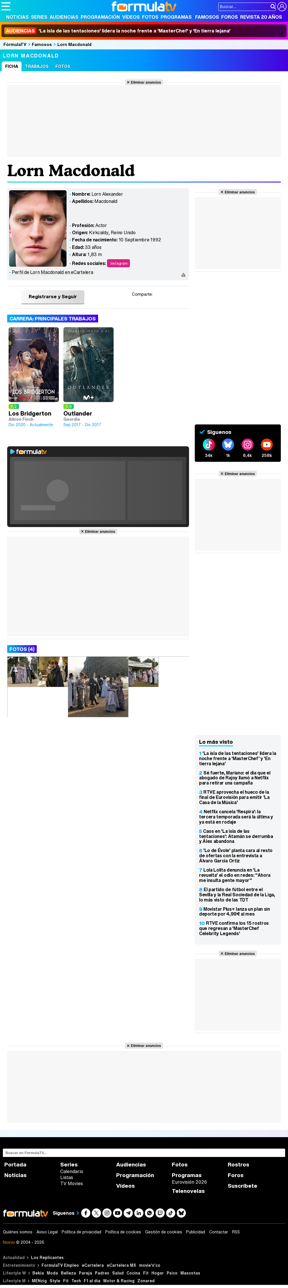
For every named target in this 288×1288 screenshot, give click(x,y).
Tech (76, 1281)
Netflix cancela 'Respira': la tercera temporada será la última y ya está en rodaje (236, 816)
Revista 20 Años (261, 17)
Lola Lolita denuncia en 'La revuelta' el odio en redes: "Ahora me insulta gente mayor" (235, 875)
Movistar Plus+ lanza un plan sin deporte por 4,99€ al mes (234, 912)
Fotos (150, 17)
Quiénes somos (17, 1232)
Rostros (238, 1164)
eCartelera (93, 1265)
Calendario (71, 1171)
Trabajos (36, 66)
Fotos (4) (21, 649)
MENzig (39, 1281)
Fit (146, 1273)
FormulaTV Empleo (60, 1265)
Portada (15, 1164)
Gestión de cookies (163, 1232)
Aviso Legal (47, 1232)
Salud (118, 1273)
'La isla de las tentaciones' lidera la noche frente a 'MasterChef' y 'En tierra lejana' (117, 30)
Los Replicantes (47, 1257)
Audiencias (64, 17)
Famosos (207, 17)
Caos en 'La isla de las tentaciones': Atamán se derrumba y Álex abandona (236, 836)
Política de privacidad (81, 1232)
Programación (100, 17)
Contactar (218, 1232)
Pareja (85, 1273)
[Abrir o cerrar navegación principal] (6, 6)
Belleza (68, 1273)
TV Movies (71, 1183)
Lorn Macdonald (74, 44)
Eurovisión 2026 (189, 1182)
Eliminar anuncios (146, 82)
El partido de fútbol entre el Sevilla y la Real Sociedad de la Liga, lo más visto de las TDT (237, 894)
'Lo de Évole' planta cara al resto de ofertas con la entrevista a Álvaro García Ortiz (236, 855)
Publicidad (195, 1232)
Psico (172, 1273)
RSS (236, 1232)
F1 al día (92, 1281)
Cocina (133, 1273)
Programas (176, 17)
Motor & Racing (119, 1281)
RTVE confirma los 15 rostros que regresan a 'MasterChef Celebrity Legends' (234, 928)
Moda (52, 1273)
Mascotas (190, 1273)
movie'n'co (149, 1265)
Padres (102, 1273)
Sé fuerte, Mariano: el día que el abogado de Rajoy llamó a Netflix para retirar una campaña (234, 778)
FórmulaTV (14, 44)
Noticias (17, 17)
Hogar (157, 1273)
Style (55, 1281)
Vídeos (131, 17)
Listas (66, 1177)
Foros (229, 17)
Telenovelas (188, 1191)
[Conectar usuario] (282, 6)
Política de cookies (123, 1232)
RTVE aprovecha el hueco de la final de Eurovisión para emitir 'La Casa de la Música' (234, 797)
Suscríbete (242, 1186)
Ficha (11, 66)
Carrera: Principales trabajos (52, 318)
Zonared (146, 1281)
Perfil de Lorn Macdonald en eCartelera (52, 272)
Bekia (38, 1273)
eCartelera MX (121, 1265)
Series (39, 17)
